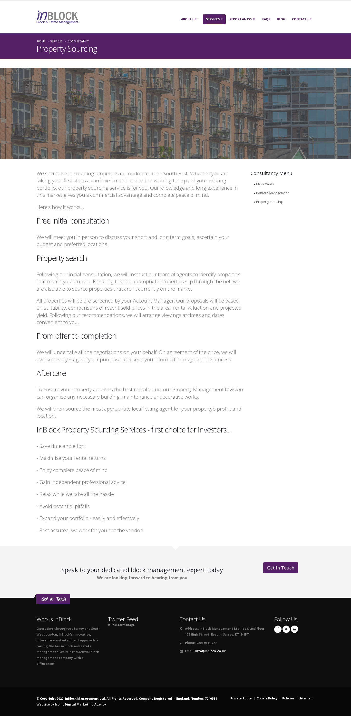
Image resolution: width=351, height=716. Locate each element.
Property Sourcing (269, 202)
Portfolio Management (272, 193)
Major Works (265, 184)
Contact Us (301, 19)
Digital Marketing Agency (85, 704)
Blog (281, 19)
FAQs (266, 19)
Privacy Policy (241, 698)
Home (41, 41)
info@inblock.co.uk (210, 651)
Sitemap (305, 698)
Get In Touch (280, 568)
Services (213, 19)
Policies (288, 698)
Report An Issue (242, 19)
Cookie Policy (267, 698)
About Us (188, 19)
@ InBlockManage (121, 625)
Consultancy (78, 41)
